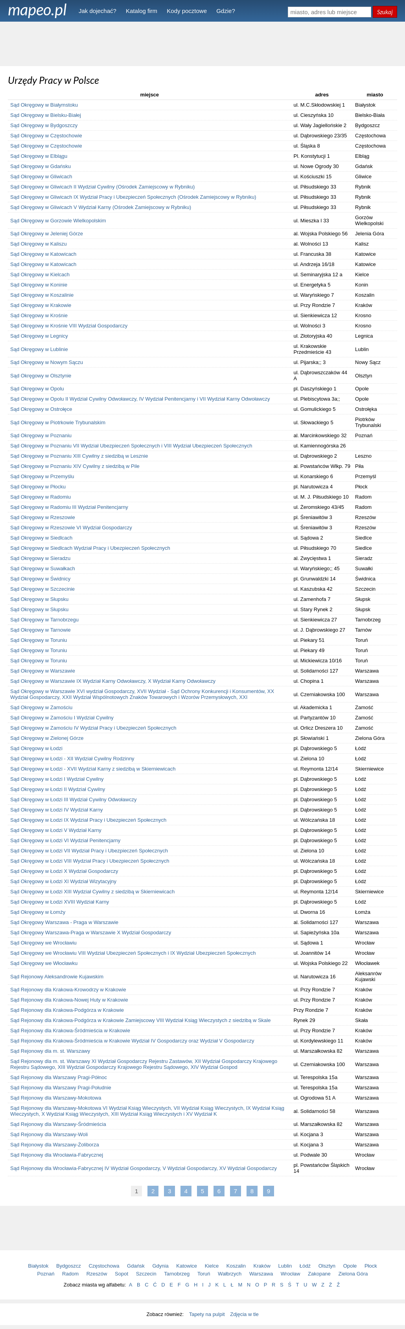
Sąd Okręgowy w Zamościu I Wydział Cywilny (62, 718)
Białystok (38, 1266)
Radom (70, 1274)
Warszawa (261, 1274)
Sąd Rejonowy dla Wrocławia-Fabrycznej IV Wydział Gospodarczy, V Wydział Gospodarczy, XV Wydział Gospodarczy (143, 1168)
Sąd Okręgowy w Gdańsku (40, 166)
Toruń (203, 1274)
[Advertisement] (202, 43)
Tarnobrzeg (177, 1274)
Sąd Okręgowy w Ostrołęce (41, 409)
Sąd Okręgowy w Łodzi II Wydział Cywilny (57, 789)
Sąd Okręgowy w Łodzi (36, 748)
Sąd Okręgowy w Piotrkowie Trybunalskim (57, 422)
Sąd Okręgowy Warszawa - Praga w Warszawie (64, 922)
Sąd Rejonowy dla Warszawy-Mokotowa (55, 1098)
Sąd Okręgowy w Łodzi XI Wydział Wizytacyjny (63, 881)
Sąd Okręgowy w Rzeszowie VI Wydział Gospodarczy (71, 527)
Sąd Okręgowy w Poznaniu (41, 435)
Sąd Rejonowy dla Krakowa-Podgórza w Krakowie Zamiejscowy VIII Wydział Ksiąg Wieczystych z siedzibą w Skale (140, 1020)
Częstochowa (103, 1266)
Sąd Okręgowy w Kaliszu (38, 244)
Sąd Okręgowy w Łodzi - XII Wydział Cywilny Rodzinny (72, 759)
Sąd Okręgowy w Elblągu (38, 156)
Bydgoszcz (68, 1266)
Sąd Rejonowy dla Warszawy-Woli (49, 1134)
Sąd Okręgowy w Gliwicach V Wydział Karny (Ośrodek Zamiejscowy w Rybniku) (100, 207)
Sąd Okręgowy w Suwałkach (42, 568)
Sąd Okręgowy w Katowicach (43, 254)
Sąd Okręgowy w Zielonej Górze (46, 738)
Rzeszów (97, 1274)
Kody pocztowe (187, 10)
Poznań (45, 1274)
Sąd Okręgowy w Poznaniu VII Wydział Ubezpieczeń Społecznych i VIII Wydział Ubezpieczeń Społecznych (131, 446)
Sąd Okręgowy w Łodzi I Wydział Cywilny (57, 779)
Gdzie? (225, 10)
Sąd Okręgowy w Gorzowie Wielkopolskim (58, 221)
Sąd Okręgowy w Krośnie (39, 315)
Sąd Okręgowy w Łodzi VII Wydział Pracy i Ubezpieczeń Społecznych (89, 851)
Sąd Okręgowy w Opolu (37, 389)
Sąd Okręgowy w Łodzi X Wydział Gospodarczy (64, 871)
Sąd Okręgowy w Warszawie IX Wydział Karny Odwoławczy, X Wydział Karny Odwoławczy (112, 681)
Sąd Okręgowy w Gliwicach (41, 176)
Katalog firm (141, 10)
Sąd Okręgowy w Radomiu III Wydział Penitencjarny (69, 507)
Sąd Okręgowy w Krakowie (40, 305)
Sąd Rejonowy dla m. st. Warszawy (50, 1051)
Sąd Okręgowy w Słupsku (39, 599)
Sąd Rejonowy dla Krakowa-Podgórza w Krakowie (67, 1010)
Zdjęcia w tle (244, 1314)
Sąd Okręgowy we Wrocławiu (43, 943)
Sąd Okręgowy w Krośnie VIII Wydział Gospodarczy (68, 326)
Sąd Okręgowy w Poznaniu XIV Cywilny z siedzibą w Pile (75, 466)
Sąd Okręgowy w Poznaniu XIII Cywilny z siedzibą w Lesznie (79, 456)
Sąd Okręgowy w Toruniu (38, 640)
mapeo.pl (37, 9)
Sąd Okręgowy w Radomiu (40, 497)
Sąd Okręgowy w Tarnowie (40, 630)
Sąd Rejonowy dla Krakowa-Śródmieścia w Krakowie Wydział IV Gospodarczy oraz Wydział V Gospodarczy (132, 1041)
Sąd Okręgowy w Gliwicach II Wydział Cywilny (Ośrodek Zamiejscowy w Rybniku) (102, 187)
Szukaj (385, 11)
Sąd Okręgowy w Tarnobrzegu (44, 620)
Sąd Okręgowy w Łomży (37, 912)
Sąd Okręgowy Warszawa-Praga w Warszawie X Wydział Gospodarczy (90, 932)
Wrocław (290, 1274)
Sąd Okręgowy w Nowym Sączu (46, 362)
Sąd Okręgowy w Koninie (38, 285)
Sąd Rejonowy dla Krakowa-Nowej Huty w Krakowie (69, 1000)
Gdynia (161, 1266)
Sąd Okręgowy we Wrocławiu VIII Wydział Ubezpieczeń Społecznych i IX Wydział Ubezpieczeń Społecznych (133, 953)
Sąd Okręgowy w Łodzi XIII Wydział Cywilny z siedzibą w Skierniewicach (92, 892)
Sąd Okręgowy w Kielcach (40, 274)
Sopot (121, 1274)
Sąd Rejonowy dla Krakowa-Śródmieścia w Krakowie (70, 1030)
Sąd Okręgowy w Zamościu (41, 707)
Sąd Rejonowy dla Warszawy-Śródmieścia (58, 1124)
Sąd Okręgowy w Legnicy (39, 336)
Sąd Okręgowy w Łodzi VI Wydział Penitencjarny (65, 840)
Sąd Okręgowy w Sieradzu (40, 558)
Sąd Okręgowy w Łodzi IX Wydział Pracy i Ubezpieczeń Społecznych (88, 820)
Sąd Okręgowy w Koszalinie (42, 295)
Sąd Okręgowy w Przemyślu (42, 476)
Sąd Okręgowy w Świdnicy (40, 579)
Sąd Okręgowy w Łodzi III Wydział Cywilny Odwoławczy (73, 799)
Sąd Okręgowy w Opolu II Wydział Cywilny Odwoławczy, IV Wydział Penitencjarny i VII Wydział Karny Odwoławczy (140, 399)
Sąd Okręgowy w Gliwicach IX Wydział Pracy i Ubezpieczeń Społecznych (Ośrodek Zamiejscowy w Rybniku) (133, 197)
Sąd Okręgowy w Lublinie (39, 349)
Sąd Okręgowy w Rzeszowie (42, 517)
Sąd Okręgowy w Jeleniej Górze (46, 234)
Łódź (305, 1266)
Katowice (186, 1266)
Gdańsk (136, 1266)
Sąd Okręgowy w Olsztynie (40, 376)
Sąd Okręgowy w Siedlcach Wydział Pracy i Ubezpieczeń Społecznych (90, 548)
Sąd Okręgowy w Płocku (38, 487)
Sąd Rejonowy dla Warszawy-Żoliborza (54, 1145)
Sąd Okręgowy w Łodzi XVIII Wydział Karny (59, 902)
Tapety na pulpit (207, 1314)
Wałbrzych (229, 1274)
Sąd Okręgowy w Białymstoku (44, 105)
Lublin (285, 1266)
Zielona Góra (353, 1274)
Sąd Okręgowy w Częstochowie (46, 136)
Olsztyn (326, 1266)
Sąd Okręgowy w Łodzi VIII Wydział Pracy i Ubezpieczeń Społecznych (89, 861)
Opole (350, 1266)
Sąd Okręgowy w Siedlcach (41, 538)
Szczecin (146, 1274)
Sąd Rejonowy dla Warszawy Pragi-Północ (58, 1077)
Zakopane (319, 1274)
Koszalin (236, 1266)
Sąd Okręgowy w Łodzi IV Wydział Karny (56, 810)
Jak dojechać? (97, 10)
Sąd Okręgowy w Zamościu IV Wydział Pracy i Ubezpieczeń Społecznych (93, 728)
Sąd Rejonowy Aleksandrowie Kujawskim (56, 977)
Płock (370, 1266)
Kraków (262, 1266)
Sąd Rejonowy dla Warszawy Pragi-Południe (60, 1088)
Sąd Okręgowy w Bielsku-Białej (45, 115)
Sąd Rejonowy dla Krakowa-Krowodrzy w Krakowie (68, 990)
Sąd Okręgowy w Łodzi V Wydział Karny (55, 830)
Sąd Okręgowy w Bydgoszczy (43, 125)
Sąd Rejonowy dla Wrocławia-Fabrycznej (56, 1155)
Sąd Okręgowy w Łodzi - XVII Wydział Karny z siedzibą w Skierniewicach (92, 769)
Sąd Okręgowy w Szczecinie (42, 589)
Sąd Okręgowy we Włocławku (43, 963)
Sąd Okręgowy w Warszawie (42, 671)
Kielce (212, 1266)
